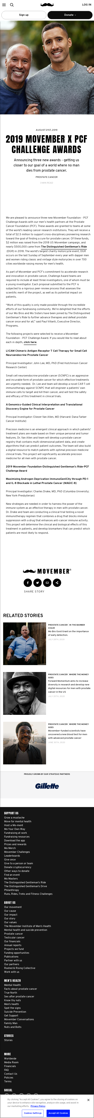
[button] (4, 5)
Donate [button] (70, 16)
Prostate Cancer (47, 177)
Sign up (23, 15)
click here (30, 342)
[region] (47, 1106)
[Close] (88, 1100)
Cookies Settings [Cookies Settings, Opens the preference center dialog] (33, 1113)
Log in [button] (86, 4)
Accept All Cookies (58, 1113)
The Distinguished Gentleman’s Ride (64, 246)
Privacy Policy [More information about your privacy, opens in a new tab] (38, 1106)
